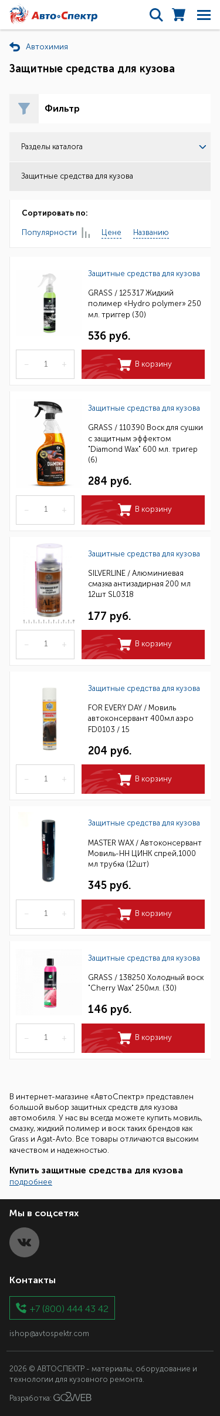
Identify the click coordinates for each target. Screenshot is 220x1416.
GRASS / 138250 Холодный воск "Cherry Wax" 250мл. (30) (146, 982)
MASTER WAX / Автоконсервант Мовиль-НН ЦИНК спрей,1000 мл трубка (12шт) (145, 853)
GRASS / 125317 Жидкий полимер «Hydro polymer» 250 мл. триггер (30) (144, 303)
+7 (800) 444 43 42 (69, 1308)
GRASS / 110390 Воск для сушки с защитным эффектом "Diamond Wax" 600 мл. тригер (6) (145, 443)
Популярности (56, 233)
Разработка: (50, 1397)
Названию (151, 232)
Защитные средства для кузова (144, 273)
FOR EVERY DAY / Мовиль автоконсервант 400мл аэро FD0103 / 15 (141, 718)
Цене (111, 232)
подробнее (30, 1181)
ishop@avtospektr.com (49, 1333)
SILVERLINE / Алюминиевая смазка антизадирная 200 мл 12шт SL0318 (139, 584)
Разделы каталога (114, 146)
